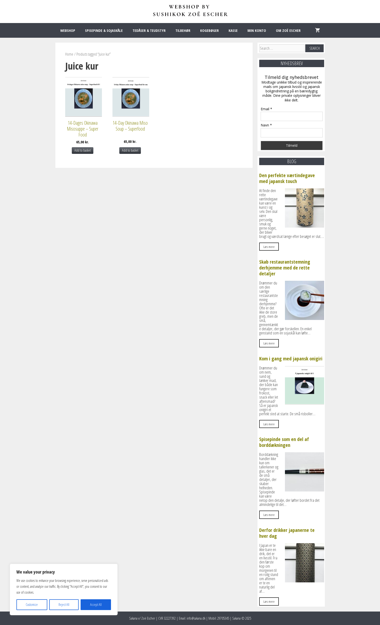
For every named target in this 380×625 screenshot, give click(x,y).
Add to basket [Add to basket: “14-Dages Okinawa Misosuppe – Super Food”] (82, 150)
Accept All (96, 604)
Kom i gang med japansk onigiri (290, 358)
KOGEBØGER (209, 30)
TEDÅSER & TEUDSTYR (149, 30)
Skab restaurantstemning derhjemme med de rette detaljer (284, 267)
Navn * (266, 125)
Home (69, 54)
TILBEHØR (182, 30)
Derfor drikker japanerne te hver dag (287, 533)
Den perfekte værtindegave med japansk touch (287, 178)
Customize (32, 604)
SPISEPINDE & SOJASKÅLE (104, 30)
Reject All (64, 604)
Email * (266, 109)
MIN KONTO (256, 30)
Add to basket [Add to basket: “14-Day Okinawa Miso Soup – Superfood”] (130, 150)
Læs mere (269, 246)
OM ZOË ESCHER (288, 30)
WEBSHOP (67, 30)
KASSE (233, 30)
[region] (64, 589)
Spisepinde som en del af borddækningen (284, 442)
